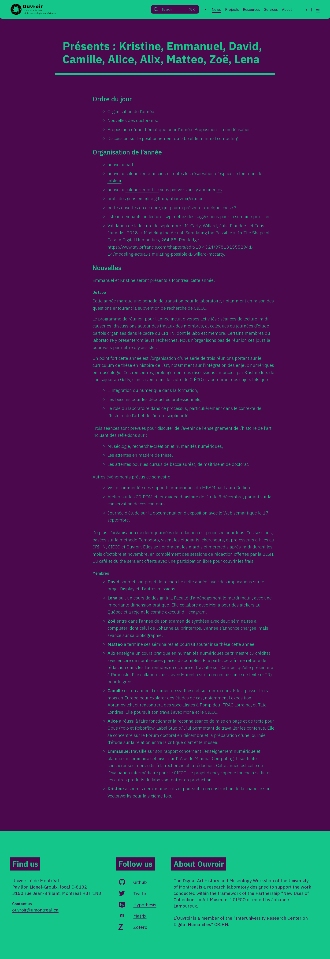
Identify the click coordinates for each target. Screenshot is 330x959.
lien (267, 216)
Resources (251, 9)
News (216, 9)
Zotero (140, 927)
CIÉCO (239, 899)
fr (305, 9)
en (318, 9)
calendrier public (142, 189)
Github (140, 882)
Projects (232, 9)
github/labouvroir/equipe (179, 198)
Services (271, 9)
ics (219, 189)
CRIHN (221, 924)
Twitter (140, 893)
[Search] (169, 9)
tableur (115, 181)
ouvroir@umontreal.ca (35, 910)
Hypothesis (144, 904)
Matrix (139, 916)
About (287, 9)
